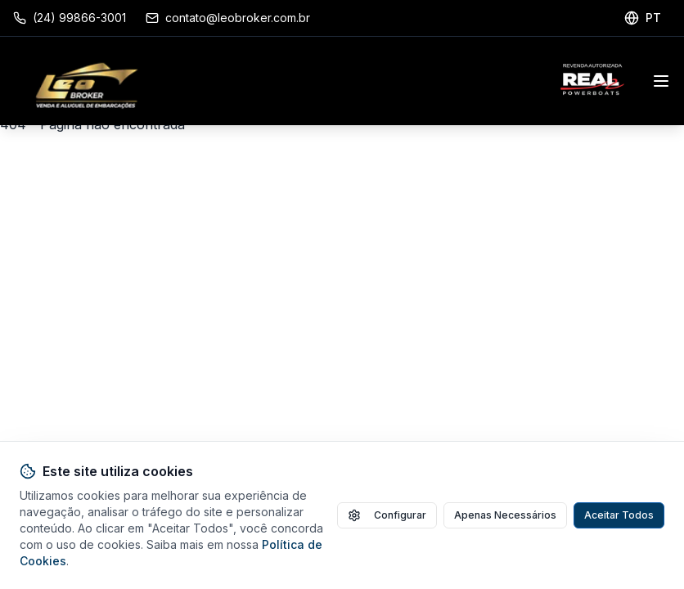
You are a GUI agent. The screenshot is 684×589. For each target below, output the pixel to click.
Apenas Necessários (505, 515)
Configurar (387, 515)
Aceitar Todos (619, 515)
